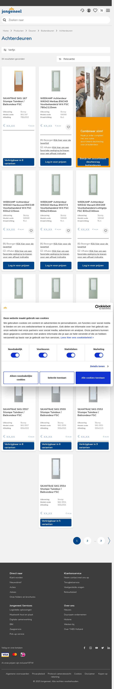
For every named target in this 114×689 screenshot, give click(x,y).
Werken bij (69, 624)
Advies (13, 592)
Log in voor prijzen (55, 162)
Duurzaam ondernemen (75, 614)
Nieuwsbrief (15, 582)
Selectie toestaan (57, 377)
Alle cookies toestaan (93, 377)
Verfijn (11, 50)
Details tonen (97, 366)
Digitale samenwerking (21, 619)
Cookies (78, 673)
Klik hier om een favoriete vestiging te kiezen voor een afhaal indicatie (54, 150)
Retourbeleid (70, 592)
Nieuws (67, 609)
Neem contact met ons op (76, 577)
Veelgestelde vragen (74, 587)
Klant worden (16, 577)
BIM (11, 624)
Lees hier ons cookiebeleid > (77, 337)
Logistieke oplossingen (21, 609)
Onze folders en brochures (22, 596)
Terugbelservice (71, 582)
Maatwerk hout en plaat (21, 614)
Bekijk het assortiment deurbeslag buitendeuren (93, 162)
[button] (108, 10)
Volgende (109, 541)
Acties (13, 587)
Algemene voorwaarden (17, 673)
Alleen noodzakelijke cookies (21, 378)
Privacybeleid (38, 673)
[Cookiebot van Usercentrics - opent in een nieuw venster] (97, 307)
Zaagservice (15, 629)
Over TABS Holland (73, 629)
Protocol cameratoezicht (59, 673)
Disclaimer (90, 673)
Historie (67, 619)
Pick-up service (17, 634)
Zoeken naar (5, 20)
